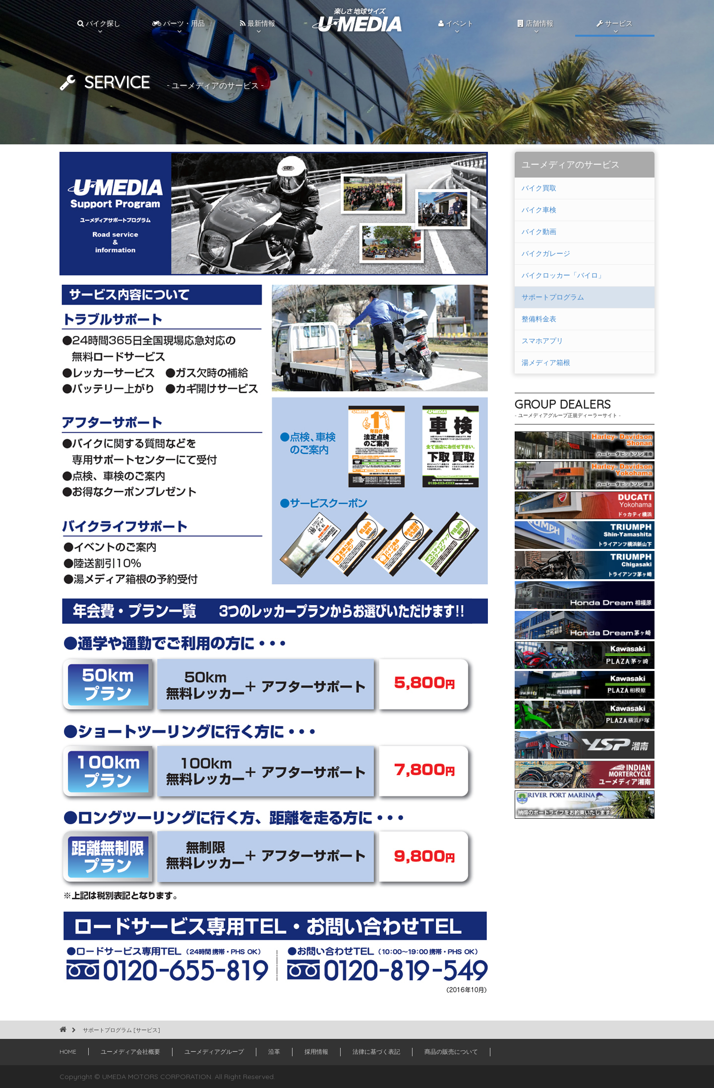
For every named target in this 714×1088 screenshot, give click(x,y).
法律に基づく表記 (376, 1051)
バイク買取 (539, 187)
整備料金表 (539, 318)
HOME (68, 1051)
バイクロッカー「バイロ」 (563, 275)
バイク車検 (539, 209)
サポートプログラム (553, 297)
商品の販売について (451, 1051)
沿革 (274, 1051)
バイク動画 (539, 231)
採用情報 (316, 1051)
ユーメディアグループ (214, 1051)
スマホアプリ (542, 340)
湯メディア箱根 (546, 362)
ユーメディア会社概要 (130, 1051)
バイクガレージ (546, 253)
